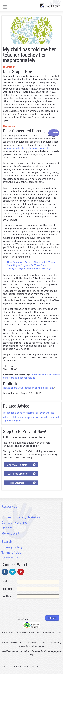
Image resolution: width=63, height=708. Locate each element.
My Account (10, 533)
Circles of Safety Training (20, 517)
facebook (4, 571)
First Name (6, 588)
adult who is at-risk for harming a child (28, 148)
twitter (12, 571)
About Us (8, 512)
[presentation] (22, 607)
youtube (20, 571)
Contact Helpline (14, 522)
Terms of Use (11, 552)
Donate (7, 528)
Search (6, 541)
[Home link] (50, 5)
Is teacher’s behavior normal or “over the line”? (30, 412)
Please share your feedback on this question (29, 387)
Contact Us (9, 558)
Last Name (6, 596)
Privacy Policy (11, 547)
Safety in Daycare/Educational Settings (29, 268)
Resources (9, 506)
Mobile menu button (5, 7)
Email (4, 581)
